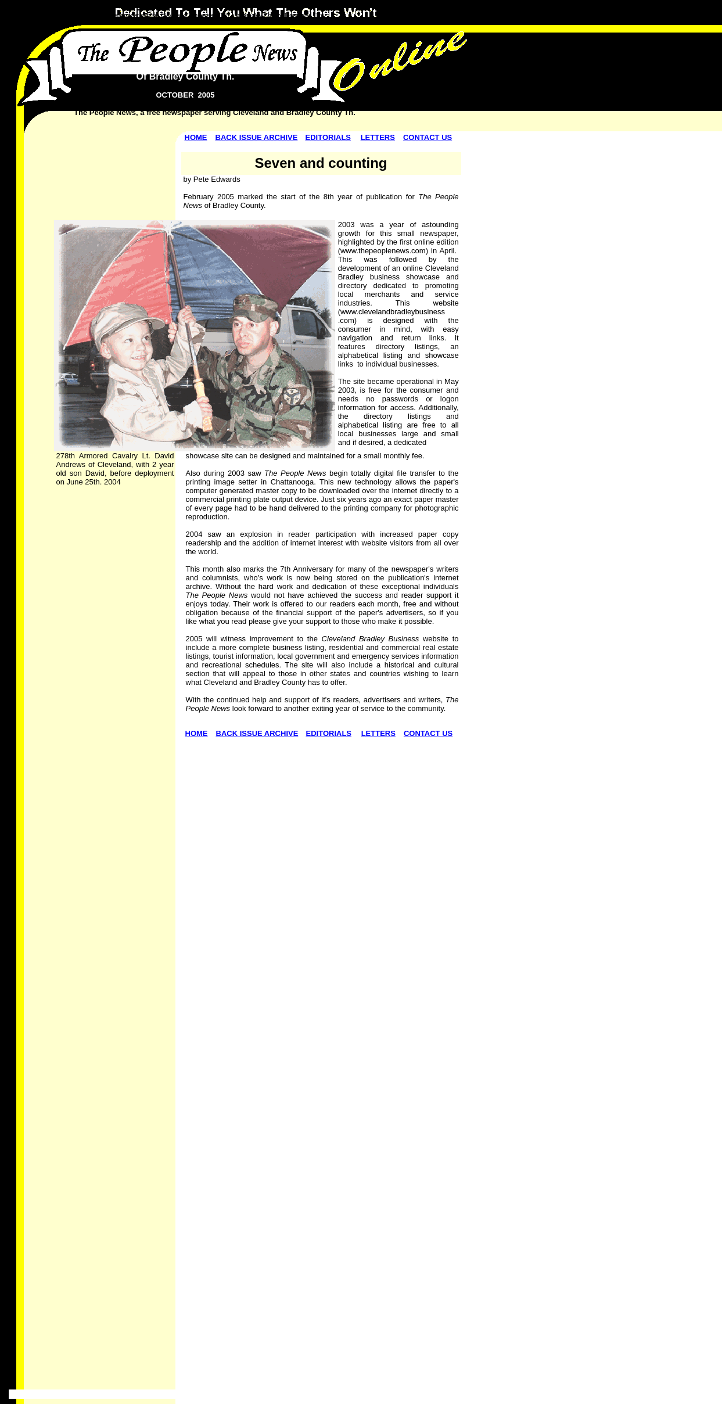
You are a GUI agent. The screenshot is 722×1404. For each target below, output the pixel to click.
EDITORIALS (328, 137)
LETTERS (378, 137)
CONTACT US (427, 137)
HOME (196, 137)
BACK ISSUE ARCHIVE (256, 137)
